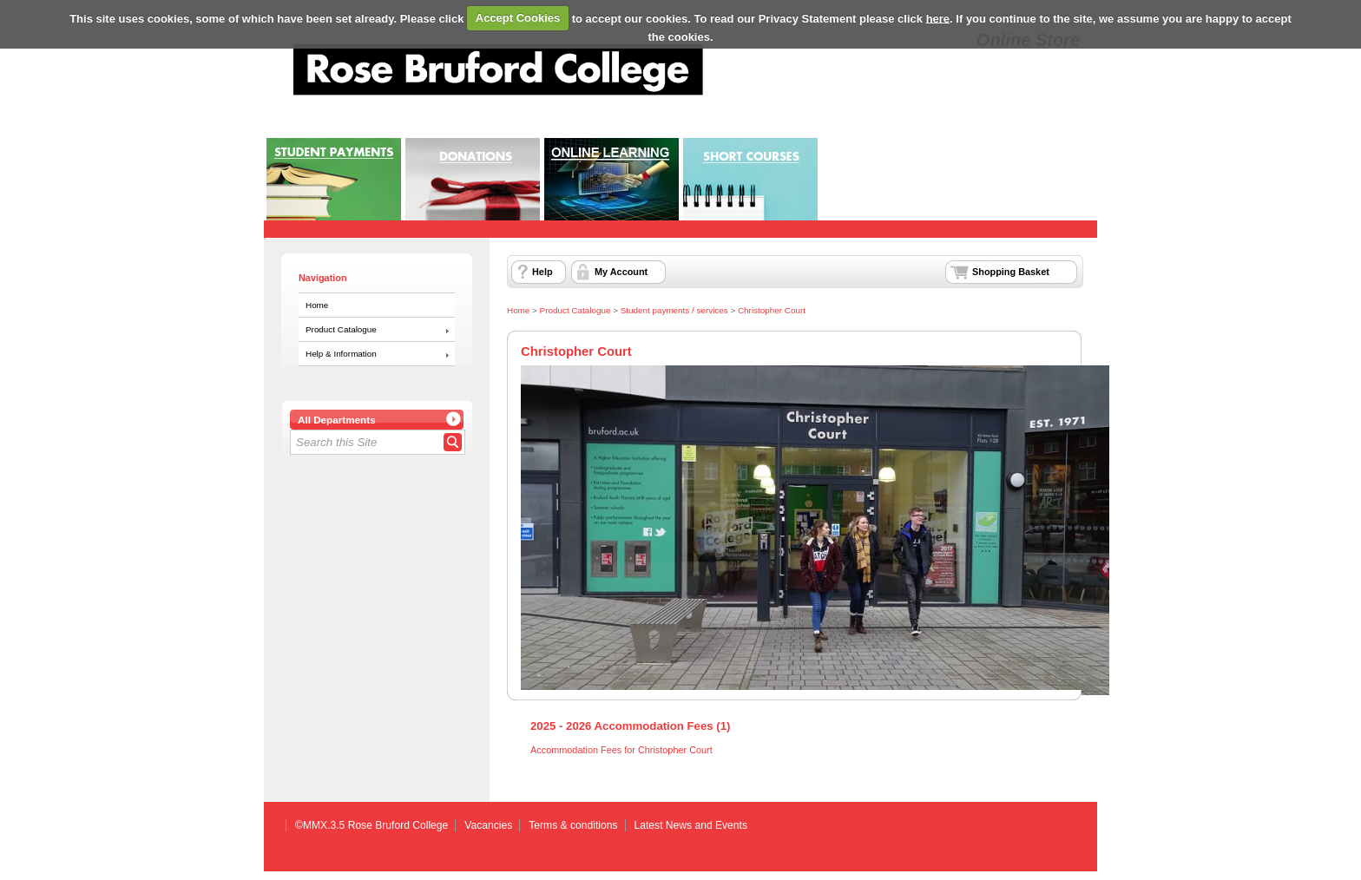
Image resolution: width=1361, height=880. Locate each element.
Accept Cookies (518, 17)
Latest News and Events (690, 825)
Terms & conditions (573, 825)
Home (317, 305)
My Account (621, 271)
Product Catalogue (341, 329)
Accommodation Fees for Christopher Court (621, 750)
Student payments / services (674, 310)
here (938, 17)
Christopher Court (771, 310)
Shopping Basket (1010, 271)
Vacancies (488, 825)
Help (542, 271)
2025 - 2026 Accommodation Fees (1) (630, 725)
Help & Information (341, 353)
